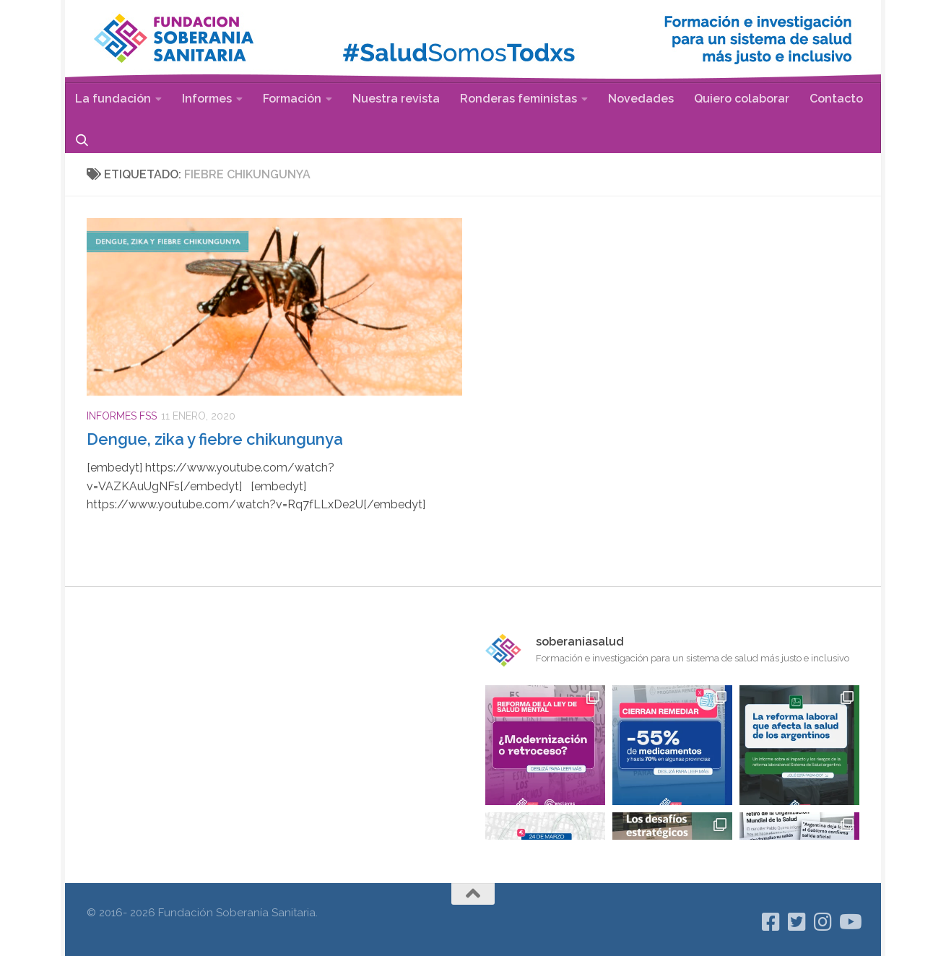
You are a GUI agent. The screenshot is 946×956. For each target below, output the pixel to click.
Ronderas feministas (518, 98)
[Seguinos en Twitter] (797, 922)
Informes (207, 98)
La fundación (113, 98)
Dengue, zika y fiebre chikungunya (215, 439)
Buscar (82, 139)
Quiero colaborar (741, 98)
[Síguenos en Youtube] (849, 922)
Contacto (836, 98)
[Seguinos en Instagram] (823, 922)
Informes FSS (122, 416)
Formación (292, 98)
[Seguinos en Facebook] (771, 922)
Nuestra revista (396, 98)
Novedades (641, 98)
